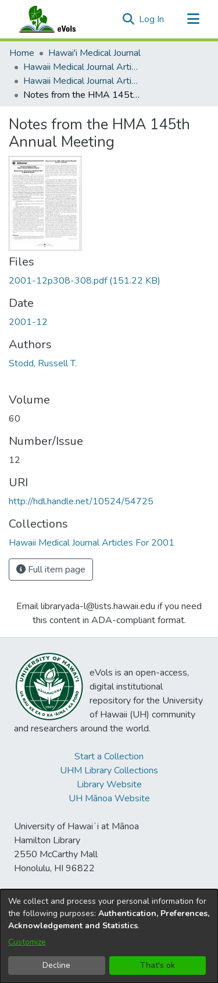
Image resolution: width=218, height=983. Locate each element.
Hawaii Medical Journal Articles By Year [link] (81, 67)
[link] (84, 280)
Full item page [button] (50, 569)
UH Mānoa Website (109, 798)
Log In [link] (152, 19)
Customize (27, 941)
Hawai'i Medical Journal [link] (94, 53)
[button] (128, 19)
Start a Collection (109, 756)
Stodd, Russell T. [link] (43, 363)
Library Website (109, 784)
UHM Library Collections (109, 770)
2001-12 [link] (28, 322)
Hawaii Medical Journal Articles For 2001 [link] (81, 81)
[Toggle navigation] (193, 19)
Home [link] (21, 53)
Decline (56, 965)
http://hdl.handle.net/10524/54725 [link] (81, 501)
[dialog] (109, 936)
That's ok (157, 965)
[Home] (59, 19)
